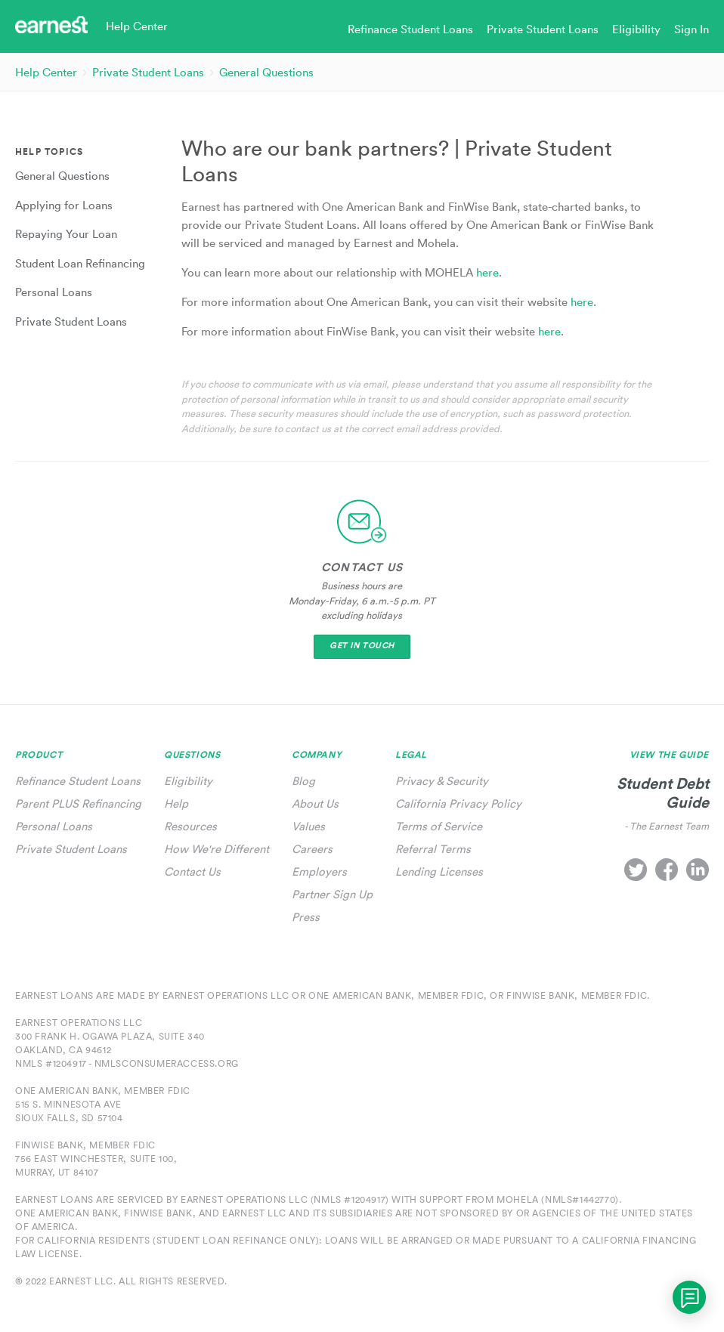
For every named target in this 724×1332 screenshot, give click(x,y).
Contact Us (192, 871)
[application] (689, 1297)
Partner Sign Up (332, 894)
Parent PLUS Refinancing (78, 803)
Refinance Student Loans (78, 781)
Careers (312, 849)
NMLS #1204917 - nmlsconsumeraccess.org (127, 1063)
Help (176, 803)
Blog (303, 781)
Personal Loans (53, 826)
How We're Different (216, 849)
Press (306, 917)
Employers (319, 871)
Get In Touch (362, 645)
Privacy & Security (441, 781)
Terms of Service (438, 826)
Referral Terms (433, 849)
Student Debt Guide (663, 792)
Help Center (46, 72)
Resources (190, 826)
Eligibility (188, 781)
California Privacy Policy (458, 803)
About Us (315, 803)
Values (308, 826)
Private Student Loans (148, 72)
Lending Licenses (439, 871)
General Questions (266, 72)
